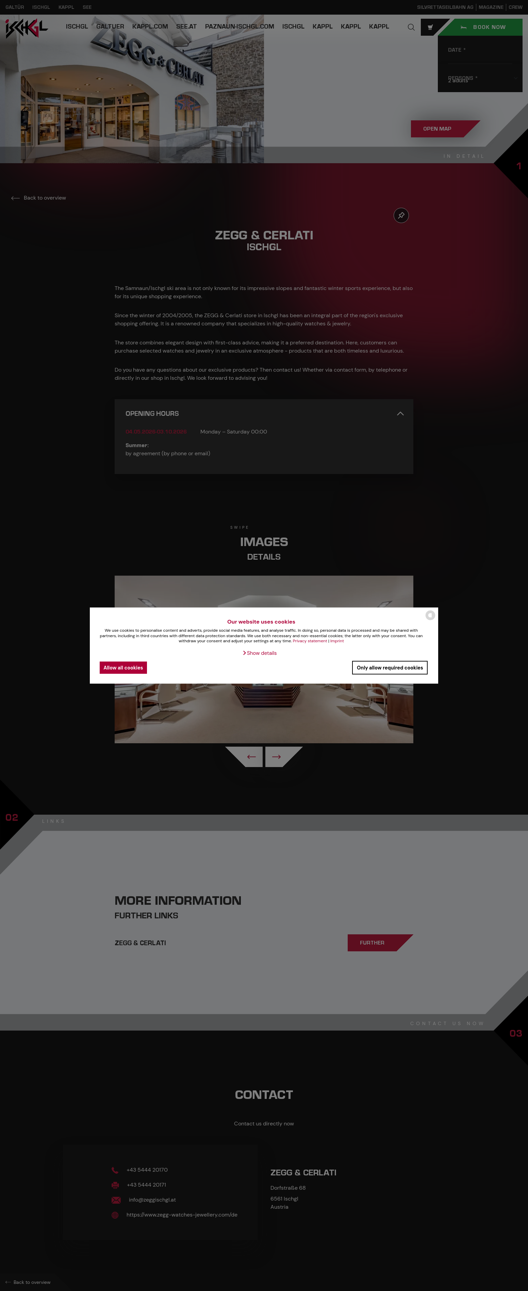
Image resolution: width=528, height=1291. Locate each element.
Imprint (337, 641)
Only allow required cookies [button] (390, 667)
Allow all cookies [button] (123, 667)
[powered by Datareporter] (430, 620)
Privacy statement (310, 641)
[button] (259, 653)
